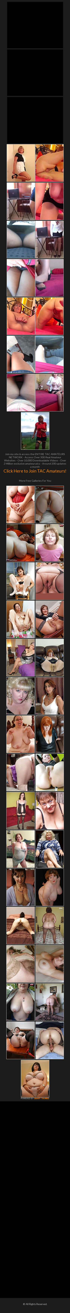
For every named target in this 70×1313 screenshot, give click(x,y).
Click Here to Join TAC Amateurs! (35, 470)
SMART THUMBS (41, 1098)
